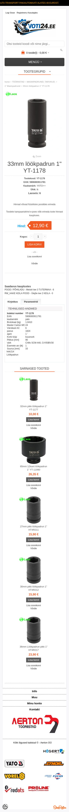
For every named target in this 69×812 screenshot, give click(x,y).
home (7, 82)
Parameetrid (31, 301)
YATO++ (41, 185)
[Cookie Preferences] (5, 807)
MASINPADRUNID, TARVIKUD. (41, 82)
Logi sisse (10, 13)
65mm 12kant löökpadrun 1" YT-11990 (33, 468)
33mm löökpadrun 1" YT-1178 (36, 86)
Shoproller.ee (59, 807)
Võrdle (34, 263)
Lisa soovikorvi (34, 256)
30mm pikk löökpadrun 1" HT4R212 (33, 588)
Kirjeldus (13, 301)
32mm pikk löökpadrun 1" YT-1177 (33, 408)
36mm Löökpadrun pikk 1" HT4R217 (33, 648)
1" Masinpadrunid (12, 86)
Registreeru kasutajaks (27, 13)
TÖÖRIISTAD (18, 82)
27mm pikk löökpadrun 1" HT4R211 (33, 528)
